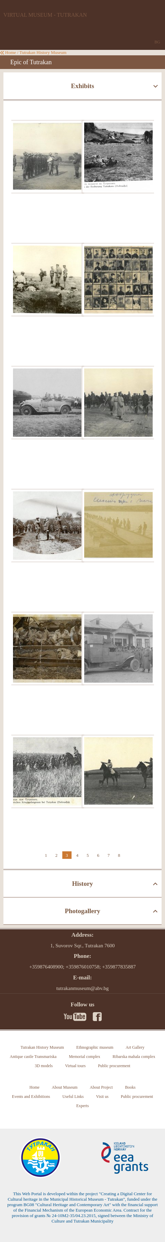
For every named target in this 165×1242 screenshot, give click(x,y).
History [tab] (82, 883)
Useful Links (73, 1096)
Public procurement (114, 1065)
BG (157, 42)
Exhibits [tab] (82, 85)
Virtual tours (75, 1065)
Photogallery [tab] (82, 911)
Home (10, 52)
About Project (101, 1087)
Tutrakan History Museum (43, 52)
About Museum (64, 1087)
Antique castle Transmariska (33, 1056)
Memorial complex (84, 1056)
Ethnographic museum (94, 1047)
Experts (82, 1105)
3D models (44, 1065)
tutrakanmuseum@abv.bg (82, 988)
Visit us (102, 1096)
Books (130, 1087)
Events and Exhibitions (31, 1096)
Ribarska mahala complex (134, 1056)
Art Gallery (135, 1047)
